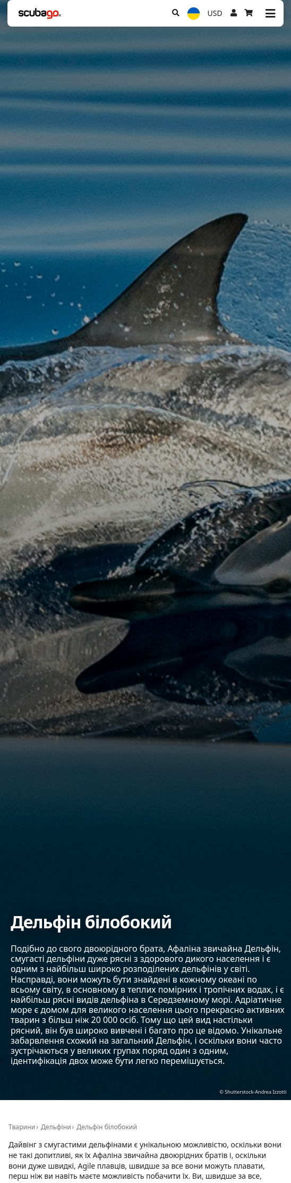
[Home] (40, 13)
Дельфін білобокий (106, 1126)
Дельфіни (56, 1126)
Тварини (21, 1126)
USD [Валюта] (215, 13)
